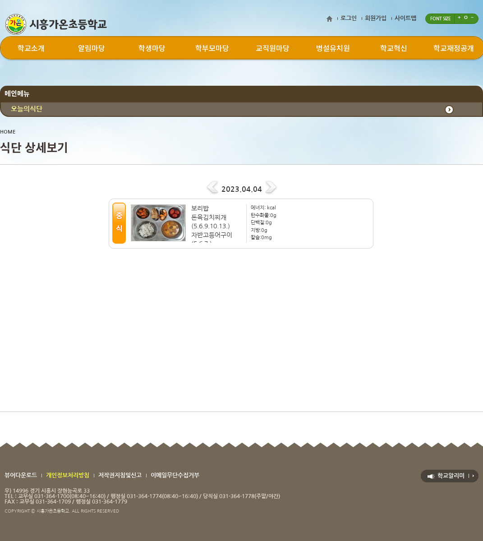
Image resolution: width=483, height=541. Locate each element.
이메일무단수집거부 (175, 475)
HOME (7, 131)
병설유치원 (333, 47)
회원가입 (375, 18)
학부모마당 (212, 47)
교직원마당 (273, 47)
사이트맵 (405, 18)
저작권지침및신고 (120, 475)
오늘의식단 (26, 109)
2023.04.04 (241, 189)
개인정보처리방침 (67, 475)
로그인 (348, 18)
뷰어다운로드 (21, 475)
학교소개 (31, 47)
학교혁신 (393, 47)
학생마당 (152, 47)
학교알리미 (451, 476)
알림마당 (91, 47)
